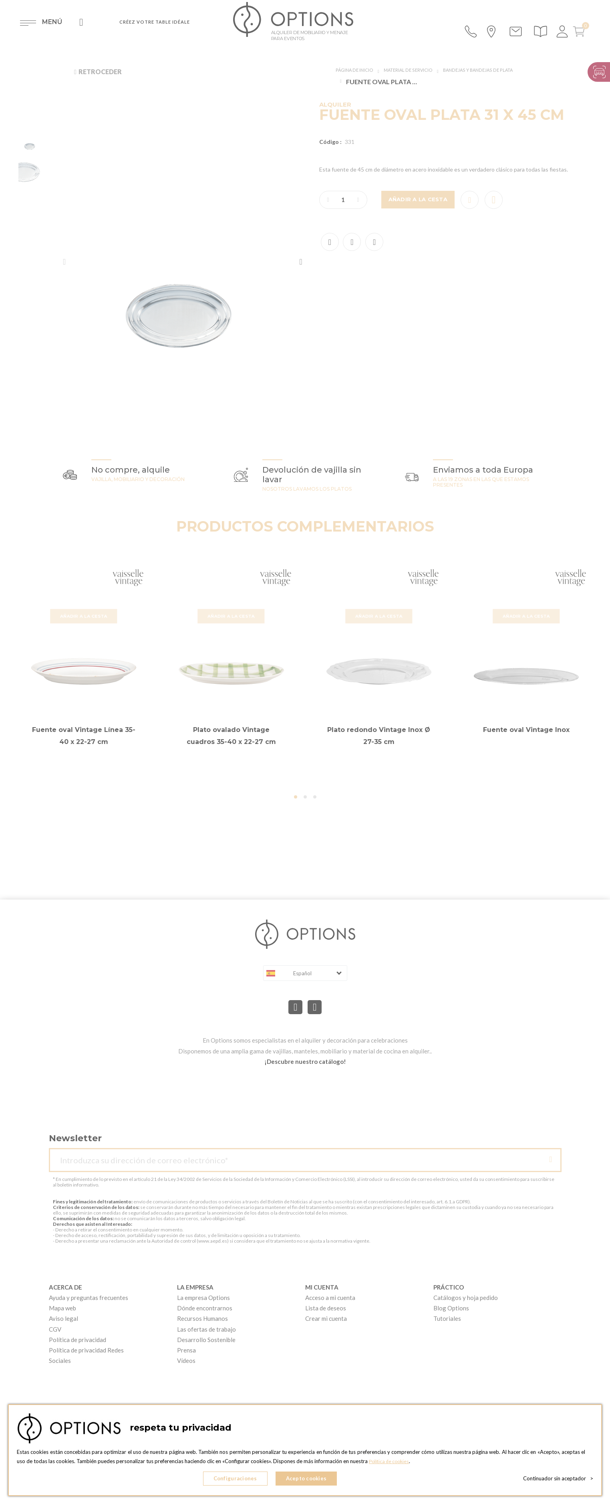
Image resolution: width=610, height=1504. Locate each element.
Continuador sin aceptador (558, 1480)
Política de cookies (391, 1464)
